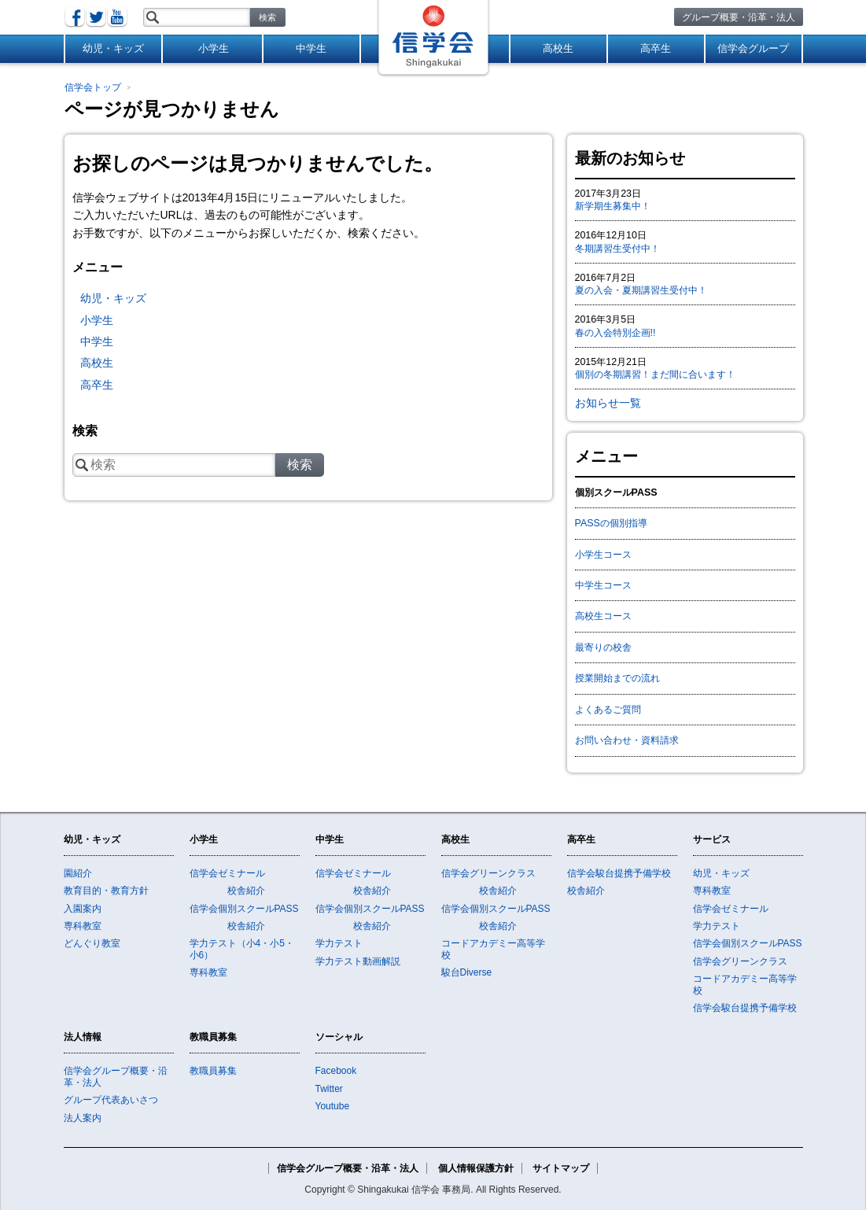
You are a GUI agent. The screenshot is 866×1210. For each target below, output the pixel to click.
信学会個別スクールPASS (244, 908)
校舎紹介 (227, 890)
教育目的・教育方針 (106, 890)
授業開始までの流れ (617, 678)
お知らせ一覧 (608, 403)
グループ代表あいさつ (111, 1099)
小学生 (213, 48)
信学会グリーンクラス (488, 873)
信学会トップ (92, 87)
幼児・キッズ (113, 48)
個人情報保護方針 (476, 1168)
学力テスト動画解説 (357, 961)
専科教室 (82, 925)
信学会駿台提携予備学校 (619, 873)
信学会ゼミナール (227, 873)
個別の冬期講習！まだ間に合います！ (655, 374)
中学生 (311, 48)
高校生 (558, 48)
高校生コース (603, 616)
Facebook (336, 1070)
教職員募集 (213, 1070)
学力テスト (339, 943)
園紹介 (78, 873)
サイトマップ (560, 1168)
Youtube (332, 1106)
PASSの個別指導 (611, 523)
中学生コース (603, 585)
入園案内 (82, 908)
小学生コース (603, 554)
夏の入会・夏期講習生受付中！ (641, 290)
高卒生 (655, 48)
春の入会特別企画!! (615, 332)
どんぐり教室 (92, 943)
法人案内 (82, 1117)
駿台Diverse (466, 972)
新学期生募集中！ (612, 206)
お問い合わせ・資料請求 (627, 740)
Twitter (329, 1088)
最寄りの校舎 (603, 647)
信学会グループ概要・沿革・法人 (347, 1168)
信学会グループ (753, 48)
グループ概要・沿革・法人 (738, 17)
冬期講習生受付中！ (617, 248)
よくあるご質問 (608, 709)
